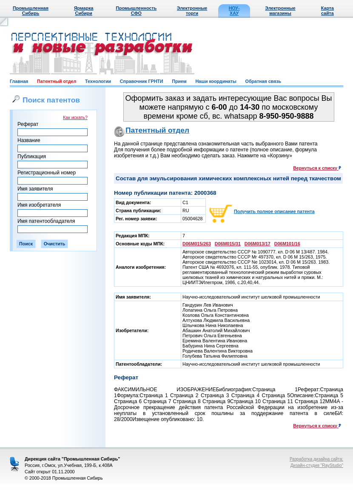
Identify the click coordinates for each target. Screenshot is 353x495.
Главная (19, 81)
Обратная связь (263, 81)
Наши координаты (215, 81)
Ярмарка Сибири (83, 11)
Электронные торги (192, 11)
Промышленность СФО (136, 11)
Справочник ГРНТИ (141, 81)
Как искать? (75, 117)
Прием (179, 81)
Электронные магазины (280, 11)
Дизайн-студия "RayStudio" (316, 465)
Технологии (98, 81)
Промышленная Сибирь (30, 11)
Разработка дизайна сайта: (316, 459)
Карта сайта (327, 11)
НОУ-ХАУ (234, 11)
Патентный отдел (56, 81)
